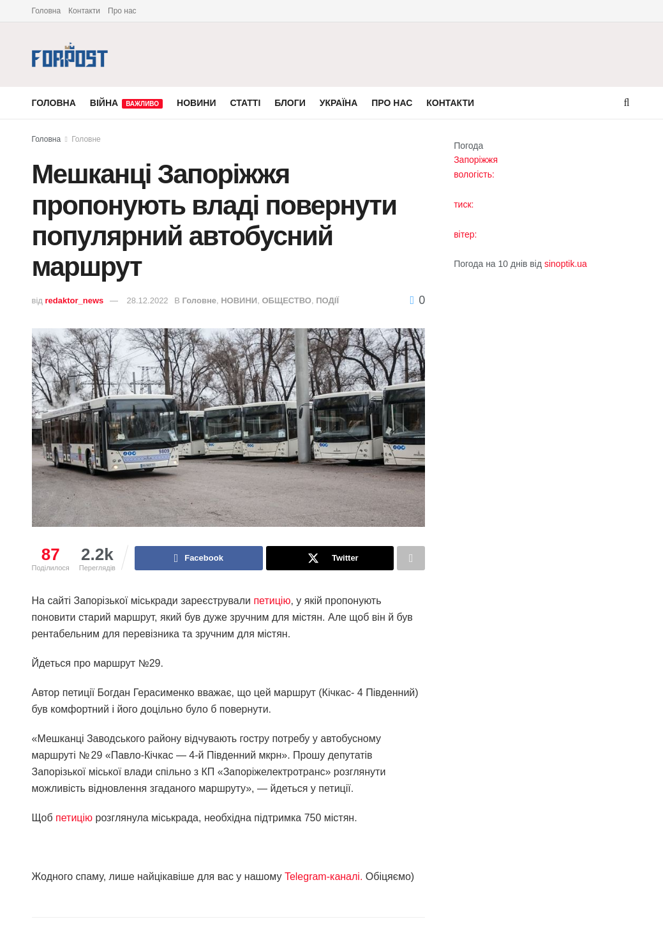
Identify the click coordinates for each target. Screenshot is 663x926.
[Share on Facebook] (199, 558)
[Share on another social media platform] (411, 558)
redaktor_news (74, 300)
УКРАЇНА (339, 103)
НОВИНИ (196, 103)
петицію (271, 600)
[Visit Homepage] (70, 54)
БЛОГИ (289, 103)
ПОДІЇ (327, 300)
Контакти (84, 10)
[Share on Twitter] (330, 558)
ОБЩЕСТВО (286, 300)
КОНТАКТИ (450, 103)
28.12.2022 (147, 300)
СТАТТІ (245, 103)
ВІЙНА (126, 103)
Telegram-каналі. (323, 876)
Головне (86, 139)
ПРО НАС (391, 103)
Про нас (122, 10)
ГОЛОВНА (54, 103)
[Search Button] (627, 103)
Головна (46, 10)
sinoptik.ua (565, 264)
